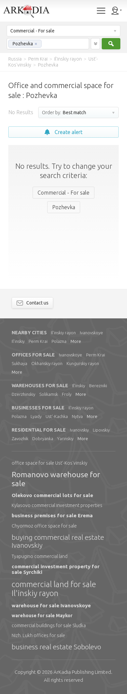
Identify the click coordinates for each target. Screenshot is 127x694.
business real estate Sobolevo (56, 647)
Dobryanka (42, 438)
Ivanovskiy (79, 430)
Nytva (77, 416)
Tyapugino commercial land (39, 556)
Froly (66, 394)
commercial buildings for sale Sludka (49, 625)
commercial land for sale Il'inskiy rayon (54, 589)
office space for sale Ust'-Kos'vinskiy (49, 463)
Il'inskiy (18, 341)
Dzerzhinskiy (23, 394)
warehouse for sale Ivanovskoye (51, 605)
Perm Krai (38, 341)
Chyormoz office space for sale (44, 526)
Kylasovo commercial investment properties (57, 505)
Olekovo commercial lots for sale (52, 495)
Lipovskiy (101, 430)
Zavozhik (20, 438)
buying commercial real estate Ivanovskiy (58, 541)
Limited (82, 672)
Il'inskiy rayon (63, 332)
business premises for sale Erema (52, 515)
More (75, 341)
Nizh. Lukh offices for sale (38, 635)
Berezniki (98, 385)
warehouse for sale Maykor (42, 615)
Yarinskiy (65, 438)
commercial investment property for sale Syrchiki (55, 569)
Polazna (59, 341)
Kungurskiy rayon (82, 363)
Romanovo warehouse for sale (56, 478)
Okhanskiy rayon (47, 363)
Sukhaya (19, 363)
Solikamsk (48, 394)
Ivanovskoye (91, 332)
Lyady (36, 416)
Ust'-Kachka (57, 416)
